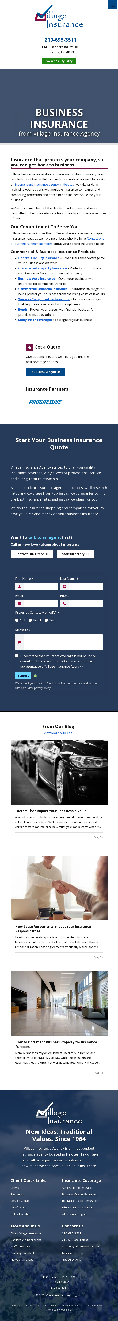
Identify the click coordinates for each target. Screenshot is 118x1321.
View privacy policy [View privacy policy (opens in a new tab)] (39, 688)
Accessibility (33, 1305)
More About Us (25, 1226)
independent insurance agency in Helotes (44, 184)
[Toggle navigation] (113, 4)
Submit (23, 676)
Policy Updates (20, 1214)
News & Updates (22, 1259)
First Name (24, 579)
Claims (15, 1187)
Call (22, 620)
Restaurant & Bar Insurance (80, 1201)
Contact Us (73, 1226)
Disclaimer (51, 1305)
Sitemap (16, 1305)
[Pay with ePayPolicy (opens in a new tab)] (59, 61)
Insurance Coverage (81, 1180)
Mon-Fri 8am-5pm (74, 1253)
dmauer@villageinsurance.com (81, 1246)
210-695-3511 (61, 40)
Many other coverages (35, 320)
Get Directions (71, 1259)
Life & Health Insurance (77, 1207)
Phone (64, 596)
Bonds (22, 309)
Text (52, 620)
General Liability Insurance (38, 258)
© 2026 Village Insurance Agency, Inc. (59, 1295)
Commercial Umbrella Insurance (42, 289)
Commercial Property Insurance (42, 268)
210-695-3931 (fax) (75, 1240)
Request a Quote (45, 371)
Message (23, 630)
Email (19, 596)
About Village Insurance (26, 1233)
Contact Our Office (32, 554)
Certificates (18, 1207)
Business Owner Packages (79, 1194)
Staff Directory (75, 554)
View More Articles (58, 733)
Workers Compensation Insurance (44, 299)
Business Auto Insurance (36, 279)
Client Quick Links (28, 1180)
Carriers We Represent (26, 1240)
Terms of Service (92, 1305)
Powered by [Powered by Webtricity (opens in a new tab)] (59, 1309)
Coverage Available (23, 1253)
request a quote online (59, 1160)
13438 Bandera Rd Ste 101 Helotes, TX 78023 (59, 1279)
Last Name (69, 579)
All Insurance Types (74, 1214)
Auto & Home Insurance (77, 1187)
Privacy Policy (70, 1305)
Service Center (20, 1201)
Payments (17, 1194)
